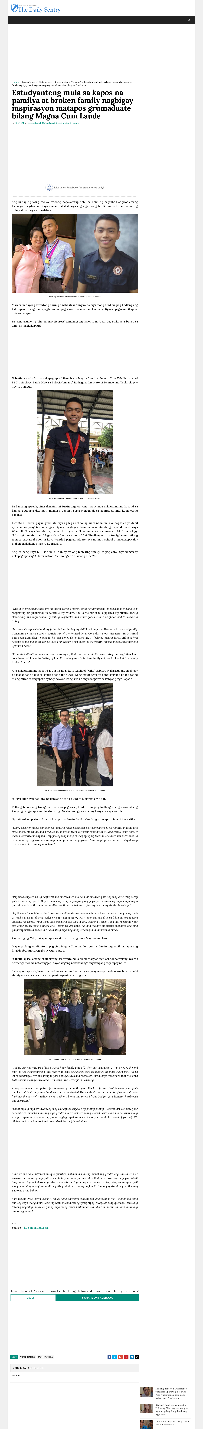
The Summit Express (35, 1239)
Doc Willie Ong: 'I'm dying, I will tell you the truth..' (172, 65)
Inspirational (28, 82)
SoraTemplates (31, 1423)
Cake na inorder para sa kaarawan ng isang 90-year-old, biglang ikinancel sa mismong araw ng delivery (173, 137)
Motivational (45, 82)
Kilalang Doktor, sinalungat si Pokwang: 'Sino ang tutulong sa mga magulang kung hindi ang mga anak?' (171, 51)
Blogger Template (69, 1423)
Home (16, 82)
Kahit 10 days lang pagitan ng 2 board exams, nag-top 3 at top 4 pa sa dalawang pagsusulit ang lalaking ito (172, 94)
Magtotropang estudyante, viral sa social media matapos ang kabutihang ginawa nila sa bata (172, 122)
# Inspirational (27, 1371)
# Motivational (45, 1371)
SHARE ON (96, 1312)
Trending (76, 82)
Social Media (61, 82)
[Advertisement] (74, 53)
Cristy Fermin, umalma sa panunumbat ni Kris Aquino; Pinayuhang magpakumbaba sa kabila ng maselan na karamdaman (173, 173)
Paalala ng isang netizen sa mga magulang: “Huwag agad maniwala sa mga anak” (173, 79)
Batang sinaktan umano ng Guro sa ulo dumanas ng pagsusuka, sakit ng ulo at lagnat (172, 109)
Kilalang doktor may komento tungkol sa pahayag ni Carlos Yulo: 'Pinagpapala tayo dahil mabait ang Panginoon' (171, 35)
